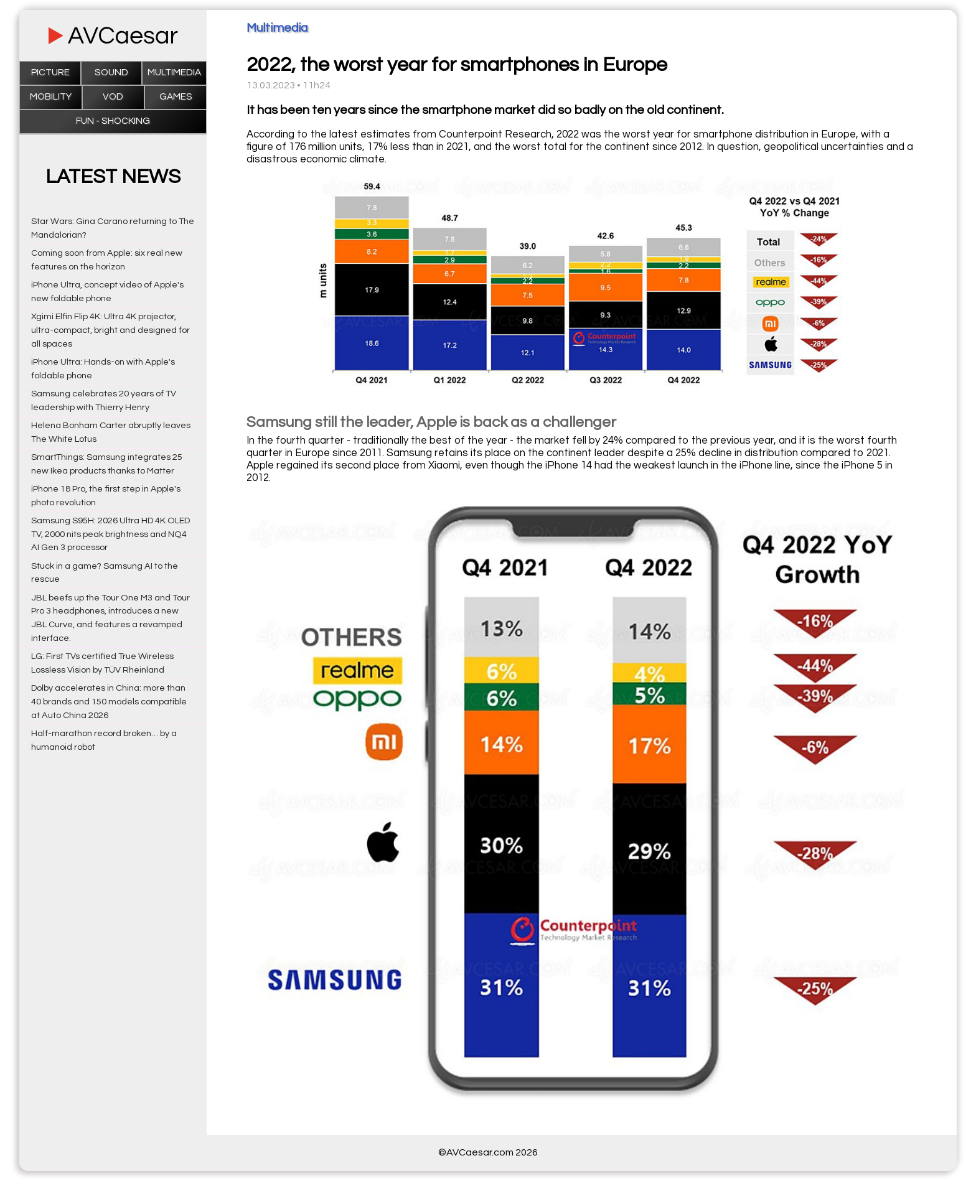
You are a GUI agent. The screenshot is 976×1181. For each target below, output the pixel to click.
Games (175, 96)
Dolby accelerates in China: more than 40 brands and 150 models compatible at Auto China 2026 (109, 701)
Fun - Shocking (113, 121)
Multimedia (174, 72)
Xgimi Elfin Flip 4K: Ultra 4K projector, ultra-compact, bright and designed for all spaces (110, 330)
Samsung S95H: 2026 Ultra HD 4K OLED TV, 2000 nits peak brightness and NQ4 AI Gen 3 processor (110, 534)
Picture (50, 72)
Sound (111, 72)
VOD (113, 96)
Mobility (51, 96)
